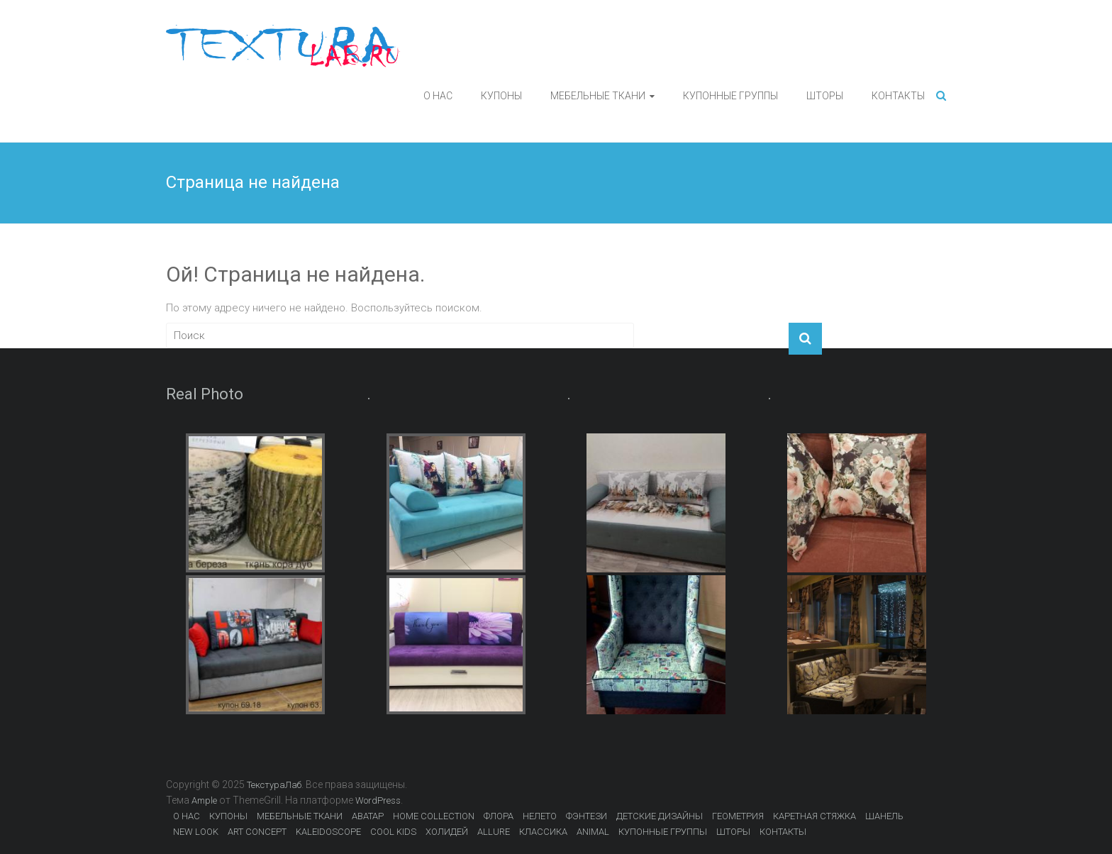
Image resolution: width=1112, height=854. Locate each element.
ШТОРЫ (824, 95)
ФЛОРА (498, 816)
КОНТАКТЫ (898, 95)
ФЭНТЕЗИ (586, 816)
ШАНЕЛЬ (884, 816)
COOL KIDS (393, 831)
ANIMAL (593, 831)
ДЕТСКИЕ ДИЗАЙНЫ (659, 816)
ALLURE (493, 831)
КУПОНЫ (501, 95)
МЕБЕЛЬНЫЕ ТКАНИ (597, 95)
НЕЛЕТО (540, 816)
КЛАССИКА (543, 831)
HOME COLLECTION (433, 816)
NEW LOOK (195, 831)
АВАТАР (368, 816)
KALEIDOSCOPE (328, 831)
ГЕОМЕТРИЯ (738, 816)
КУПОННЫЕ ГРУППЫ (730, 95)
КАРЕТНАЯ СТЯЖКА (814, 816)
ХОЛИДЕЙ (447, 831)
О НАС (437, 95)
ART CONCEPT (257, 831)
